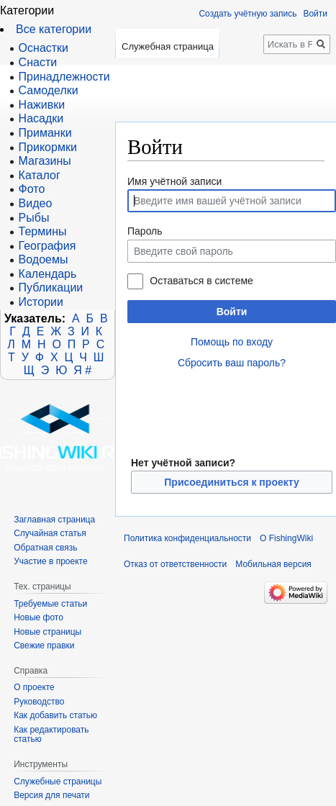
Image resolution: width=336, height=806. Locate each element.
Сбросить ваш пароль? (232, 362)
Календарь (48, 274)
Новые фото (38, 617)
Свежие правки (44, 645)
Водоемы (43, 259)
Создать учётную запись (247, 14)
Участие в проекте (50, 561)
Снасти (38, 62)
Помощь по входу (232, 342)
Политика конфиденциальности (187, 538)
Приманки (45, 133)
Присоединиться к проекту (231, 482)
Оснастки (43, 48)
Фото (32, 189)
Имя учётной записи (174, 181)
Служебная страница (168, 46)
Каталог (39, 175)
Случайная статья (50, 533)
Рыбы (34, 218)
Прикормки (48, 147)
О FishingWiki (286, 538)
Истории (41, 302)
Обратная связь (45, 548)
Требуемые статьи (50, 604)
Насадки (41, 118)
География (47, 246)
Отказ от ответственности (175, 564)
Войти (232, 311)
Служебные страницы (57, 781)
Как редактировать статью (51, 735)
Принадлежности (64, 77)
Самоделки (48, 90)
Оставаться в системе (201, 280)
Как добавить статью (55, 715)
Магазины (45, 161)
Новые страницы (47, 632)
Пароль (145, 231)
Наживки (42, 105)
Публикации (51, 287)
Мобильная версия (273, 564)
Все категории (53, 29)
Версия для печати (51, 795)
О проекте (34, 687)
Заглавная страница (54, 520)
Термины (43, 231)
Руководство (39, 702)
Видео (36, 203)
